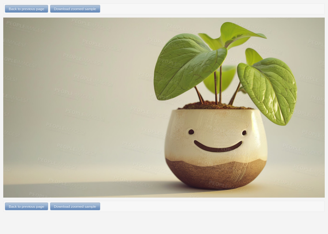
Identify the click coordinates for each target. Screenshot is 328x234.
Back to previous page (26, 9)
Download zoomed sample (75, 9)
